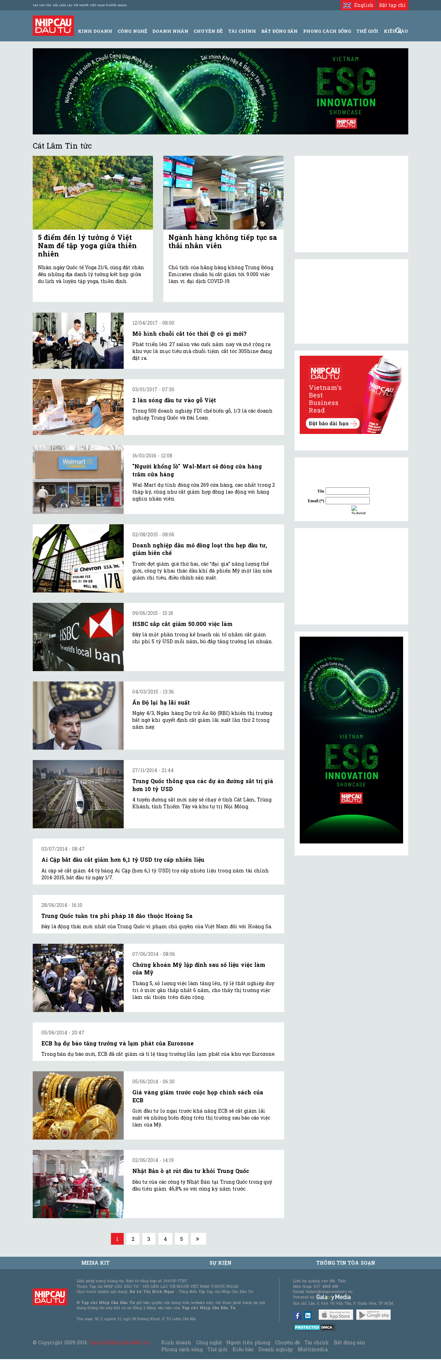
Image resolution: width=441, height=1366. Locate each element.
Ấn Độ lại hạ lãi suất (161, 702)
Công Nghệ (132, 31)
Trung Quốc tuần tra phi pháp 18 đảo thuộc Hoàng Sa (117, 915)
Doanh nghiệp (275, 1349)
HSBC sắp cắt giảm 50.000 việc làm (182, 623)
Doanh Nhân (170, 31)
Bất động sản (279, 31)
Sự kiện (220, 1262)
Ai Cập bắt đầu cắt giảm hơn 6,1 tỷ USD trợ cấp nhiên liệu (122, 859)
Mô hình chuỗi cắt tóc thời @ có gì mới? (189, 333)
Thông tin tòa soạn (345, 1262)
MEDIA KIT (95, 1262)
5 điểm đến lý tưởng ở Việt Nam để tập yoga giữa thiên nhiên (87, 245)
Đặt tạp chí (392, 5)
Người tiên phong (248, 1342)
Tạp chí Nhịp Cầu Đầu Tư (119, 1342)
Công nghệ (209, 1342)
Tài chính (317, 1342)
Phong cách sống (181, 1349)
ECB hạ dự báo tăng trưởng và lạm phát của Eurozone (117, 1043)
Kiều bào (243, 1349)
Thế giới (367, 31)
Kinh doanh (176, 1342)
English (358, 5)
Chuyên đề (208, 31)
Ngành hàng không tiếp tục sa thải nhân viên (222, 241)
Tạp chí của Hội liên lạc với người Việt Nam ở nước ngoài (80, 5)
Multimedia (313, 1349)
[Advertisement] (351, 576)
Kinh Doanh (95, 31)
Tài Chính (242, 31)
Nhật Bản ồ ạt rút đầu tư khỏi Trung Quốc (190, 1170)
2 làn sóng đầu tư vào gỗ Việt (174, 400)
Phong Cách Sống (327, 31)
